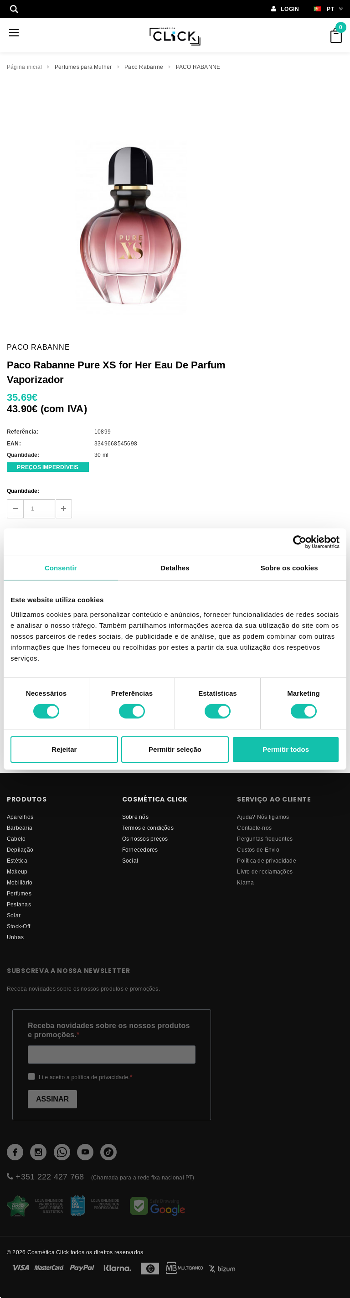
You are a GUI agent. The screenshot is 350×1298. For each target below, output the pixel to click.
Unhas (15, 937)
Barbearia (19, 827)
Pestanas (19, 904)
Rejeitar (64, 749)
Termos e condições (148, 827)
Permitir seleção (175, 749)
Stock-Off (18, 926)
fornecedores (140, 849)
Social (130, 860)
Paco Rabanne (143, 66)
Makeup (17, 871)
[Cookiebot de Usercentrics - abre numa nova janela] (300, 541)
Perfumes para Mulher (83, 66)
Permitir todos (285, 749)
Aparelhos (20, 816)
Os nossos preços (145, 838)
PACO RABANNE (198, 66)
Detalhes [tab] (174, 567)
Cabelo (16, 838)
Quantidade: (23, 490)
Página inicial (24, 66)
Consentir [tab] (61, 567)
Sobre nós (135, 816)
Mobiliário (19, 882)
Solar (14, 915)
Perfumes (19, 893)
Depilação (20, 849)
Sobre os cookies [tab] (289, 567)
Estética (17, 860)
